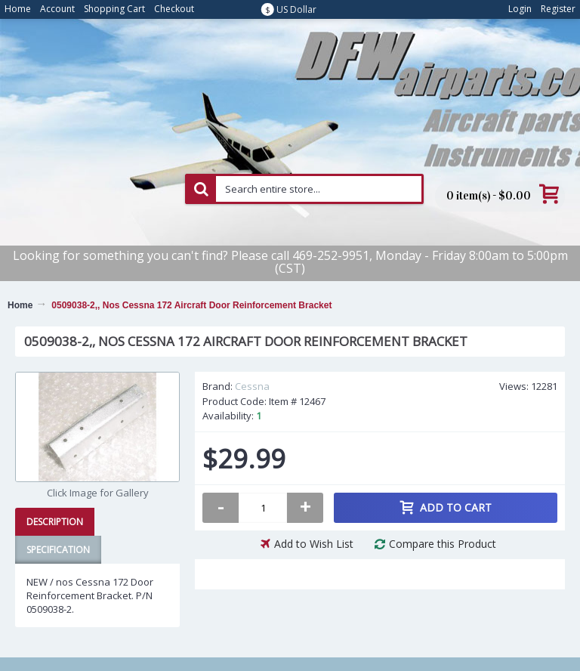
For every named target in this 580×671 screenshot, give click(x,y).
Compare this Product (442, 543)
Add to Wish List (313, 543)
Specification (58, 549)
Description (54, 521)
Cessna (252, 386)
